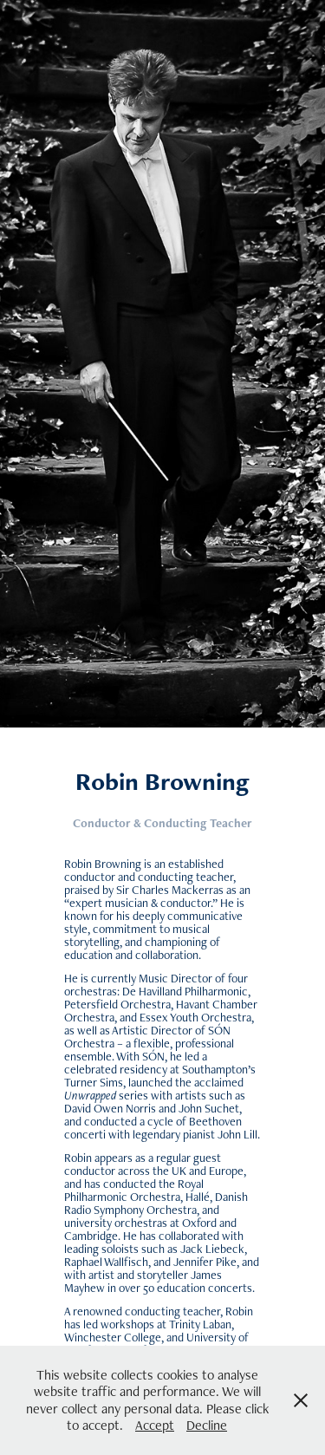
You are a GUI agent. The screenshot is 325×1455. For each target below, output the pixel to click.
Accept (154, 1425)
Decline (206, 1425)
